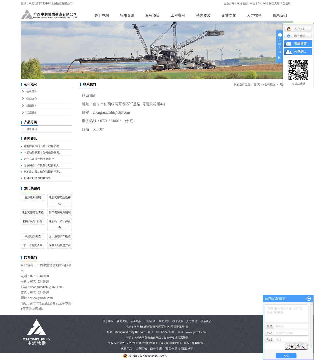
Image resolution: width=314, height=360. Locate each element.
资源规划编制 (33, 197)
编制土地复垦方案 (60, 245)
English (262, 3)
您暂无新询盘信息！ (281, 3)
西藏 (184, 348)
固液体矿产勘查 (32, 221)
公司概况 (269, 84)
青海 (177, 348)
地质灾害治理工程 (33, 212)
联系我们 (279, 15)
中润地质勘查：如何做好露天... (42, 152)
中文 (252, 3)
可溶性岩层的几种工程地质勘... (42, 146)
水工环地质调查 (32, 245)
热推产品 (126, 348)
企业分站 (229, 3)
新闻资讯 (127, 15)
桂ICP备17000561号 (181, 343)
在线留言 (300, 43)
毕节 (190, 348)
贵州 (171, 348)
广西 (165, 348)
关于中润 (101, 15)
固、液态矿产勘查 (60, 236)
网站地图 (242, 3)
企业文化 (229, 15)
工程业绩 (150, 321)
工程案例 (178, 15)
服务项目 (152, 15)
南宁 (153, 348)
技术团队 (177, 321)
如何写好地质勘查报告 (37, 178)
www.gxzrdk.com (196, 332)
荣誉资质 (203, 15)
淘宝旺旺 (296, 36)
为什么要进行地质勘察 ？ (39, 159)
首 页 (257, 84)
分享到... (300, 51)
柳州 (159, 348)
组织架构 (31, 105)
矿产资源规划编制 (60, 212)
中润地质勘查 (33, 236)
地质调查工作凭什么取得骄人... (42, 165)
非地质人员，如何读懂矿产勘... (42, 171)
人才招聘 (254, 15)
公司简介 (31, 91)
